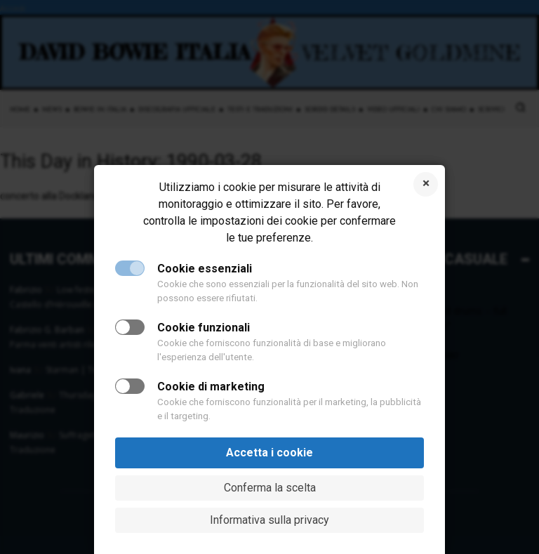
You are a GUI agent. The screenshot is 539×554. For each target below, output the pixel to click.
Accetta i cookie (269, 452)
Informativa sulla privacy (269, 520)
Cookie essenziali (204, 268)
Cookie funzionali (203, 327)
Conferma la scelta (270, 487)
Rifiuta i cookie (425, 184)
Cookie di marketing (211, 386)
